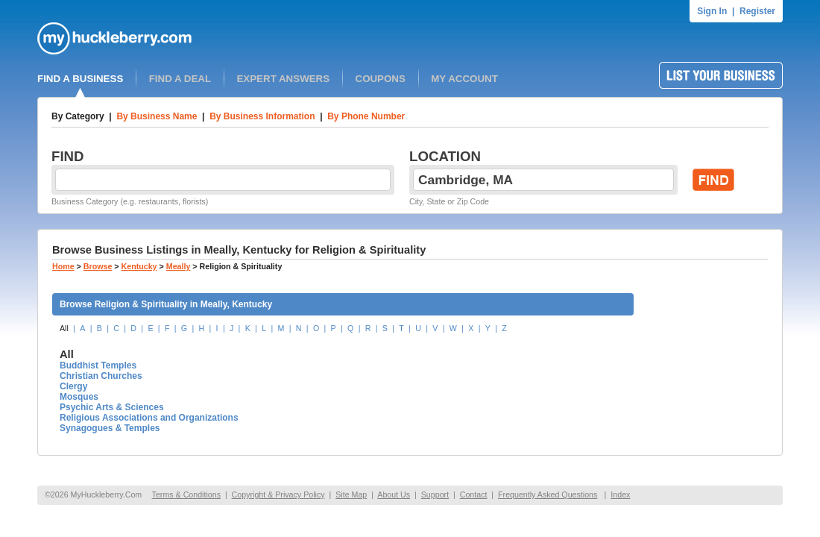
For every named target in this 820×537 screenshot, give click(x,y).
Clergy (73, 386)
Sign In (712, 11)
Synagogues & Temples (110, 428)
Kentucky (139, 266)
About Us (393, 494)
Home (63, 266)
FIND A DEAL (180, 78)
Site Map (351, 494)
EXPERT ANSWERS (282, 78)
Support (435, 494)
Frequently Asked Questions (547, 494)
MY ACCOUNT (464, 78)
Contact (474, 494)
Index (620, 494)
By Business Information (262, 116)
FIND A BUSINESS (80, 78)
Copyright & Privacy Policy (278, 494)
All (64, 328)
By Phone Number (366, 116)
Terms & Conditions (186, 494)
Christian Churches (101, 376)
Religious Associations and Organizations (149, 417)
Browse (98, 266)
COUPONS (381, 78)
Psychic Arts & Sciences (112, 407)
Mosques (79, 397)
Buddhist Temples (98, 365)
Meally (178, 266)
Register (757, 11)
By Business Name (156, 116)
